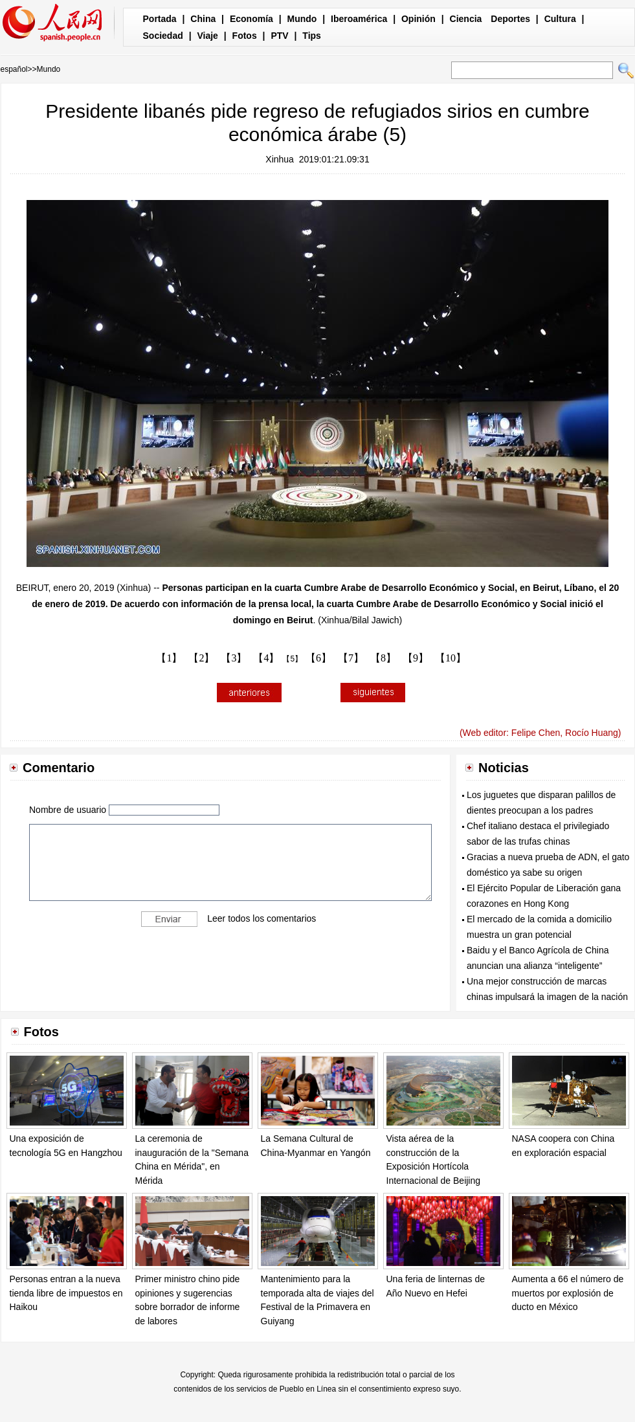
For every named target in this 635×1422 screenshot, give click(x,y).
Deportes (510, 19)
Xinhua (279, 159)
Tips (311, 35)
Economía (251, 19)
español (14, 69)
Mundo (302, 19)
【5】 (292, 658)
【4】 (266, 657)
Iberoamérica (359, 19)
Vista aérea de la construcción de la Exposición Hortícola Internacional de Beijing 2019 (433, 1166)
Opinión (418, 19)
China (203, 19)
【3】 (234, 657)
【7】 (351, 657)
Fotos (244, 35)
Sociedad (163, 35)
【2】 (201, 657)
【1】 (169, 657)
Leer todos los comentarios (261, 918)
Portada (160, 19)
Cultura (560, 19)
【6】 (318, 657)
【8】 (383, 657)
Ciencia (466, 19)
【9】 (416, 657)
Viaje (207, 35)
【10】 (450, 657)
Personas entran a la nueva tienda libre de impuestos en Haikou (66, 1293)
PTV (279, 35)
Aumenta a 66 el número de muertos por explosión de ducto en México (568, 1293)
